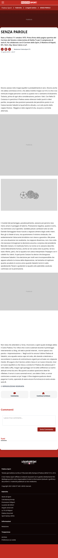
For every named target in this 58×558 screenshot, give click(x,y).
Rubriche (18, 8)
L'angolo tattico (30, 8)
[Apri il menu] (3, 2)
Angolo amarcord (7, 508)
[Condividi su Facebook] (5, 49)
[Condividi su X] (9, 49)
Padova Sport (7, 8)
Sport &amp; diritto (8, 516)
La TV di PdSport (7, 510)
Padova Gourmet (7, 513)
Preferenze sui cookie (9, 540)
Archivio (4, 537)
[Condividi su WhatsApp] (2, 49)
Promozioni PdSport (8, 502)
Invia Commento (46, 429)
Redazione (5, 526)
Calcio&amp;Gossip (8, 499)
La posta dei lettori (8, 505)
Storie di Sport (6, 497)
